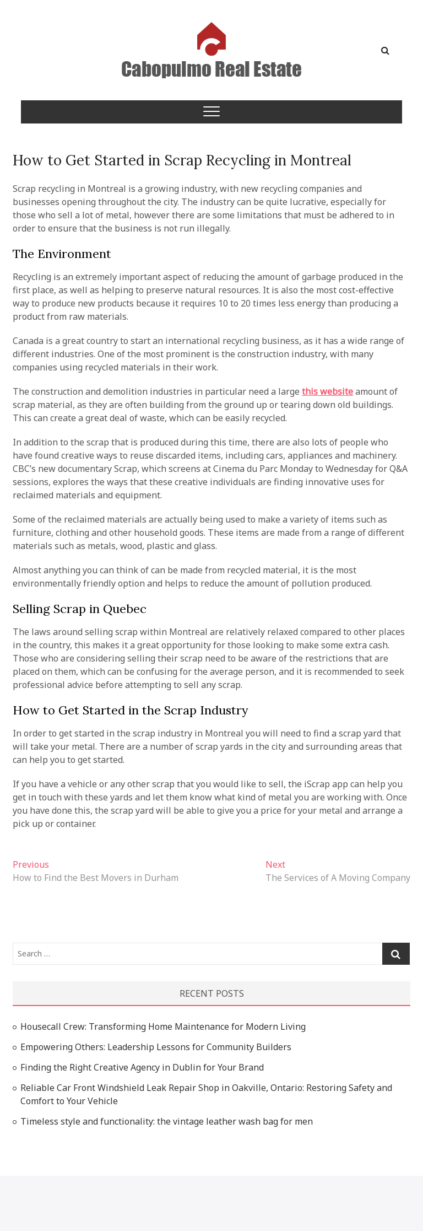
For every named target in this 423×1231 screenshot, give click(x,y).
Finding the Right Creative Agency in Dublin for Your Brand (142, 1067)
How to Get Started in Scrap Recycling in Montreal (182, 160)
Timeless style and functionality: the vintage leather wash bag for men (166, 1121)
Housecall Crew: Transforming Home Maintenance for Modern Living (163, 1026)
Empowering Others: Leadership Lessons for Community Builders (155, 1047)
